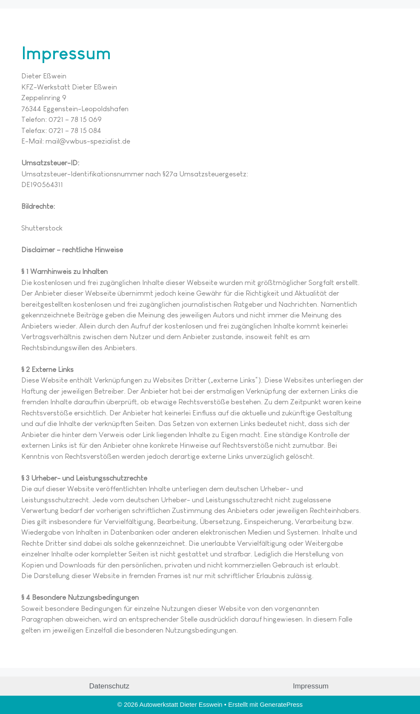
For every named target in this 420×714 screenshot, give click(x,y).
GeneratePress (281, 704)
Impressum (311, 686)
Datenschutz (109, 686)
